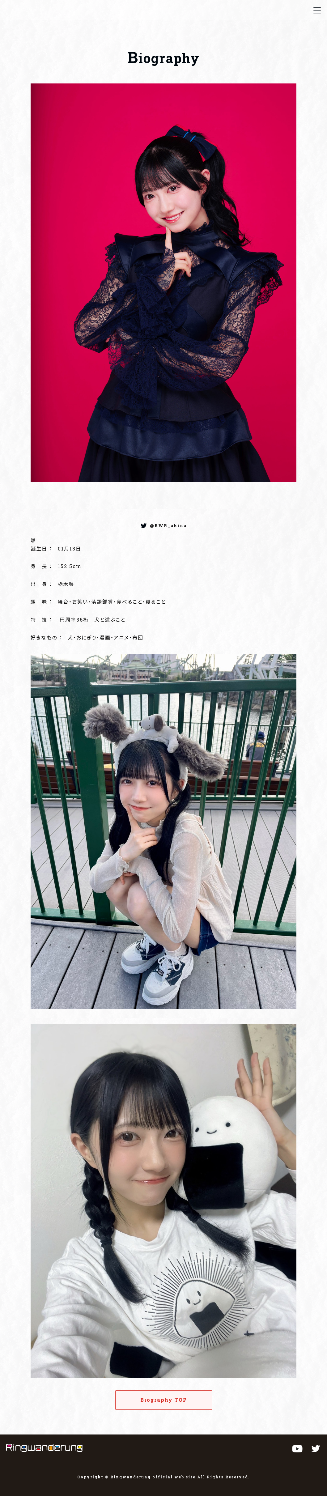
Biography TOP (163, 1399)
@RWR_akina (168, 525)
